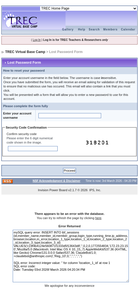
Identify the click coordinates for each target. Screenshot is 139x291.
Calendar (128, 29)
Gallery (68, 29)
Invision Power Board (52, 190)
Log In (37, 39)
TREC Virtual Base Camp (25, 52)
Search (94, 29)
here (98, 218)
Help (81, 29)
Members (110, 29)
